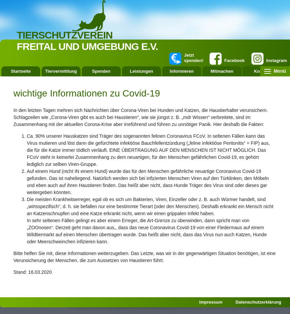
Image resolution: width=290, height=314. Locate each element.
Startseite (21, 71)
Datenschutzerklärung (258, 302)
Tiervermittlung (61, 71)
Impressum (210, 302)
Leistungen (141, 71)
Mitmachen (222, 71)
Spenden (101, 71)
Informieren (182, 71)
